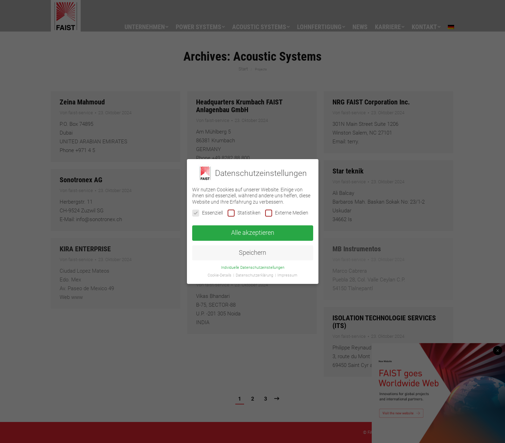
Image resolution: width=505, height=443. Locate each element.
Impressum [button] (287, 275)
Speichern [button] (252, 252)
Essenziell (207, 213)
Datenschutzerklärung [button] (255, 275)
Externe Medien (286, 213)
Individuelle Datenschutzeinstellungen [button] (252, 267)
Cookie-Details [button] (220, 275)
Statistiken (244, 213)
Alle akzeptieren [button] (252, 232)
